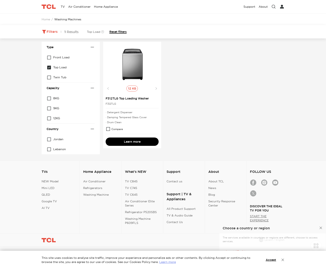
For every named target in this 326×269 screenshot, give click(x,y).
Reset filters (118, 32)
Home (46, 19)
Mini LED (48, 188)
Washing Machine (96, 195)
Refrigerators (92, 188)
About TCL (216, 181)
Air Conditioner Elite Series (140, 203)
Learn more (132, 142)
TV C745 (131, 188)
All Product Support (181, 209)
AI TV (46, 208)
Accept (271, 260)
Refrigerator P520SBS (141, 212)
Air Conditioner (94, 181)
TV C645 (131, 195)
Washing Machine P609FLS (138, 221)
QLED (46, 195)
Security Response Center (221, 203)
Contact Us (175, 222)
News (212, 188)
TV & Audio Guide (180, 215)
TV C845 (131, 181)
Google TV (49, 201)
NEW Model (50, 181)
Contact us (174, 181)
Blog (211, 195)
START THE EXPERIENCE (259, 218)
